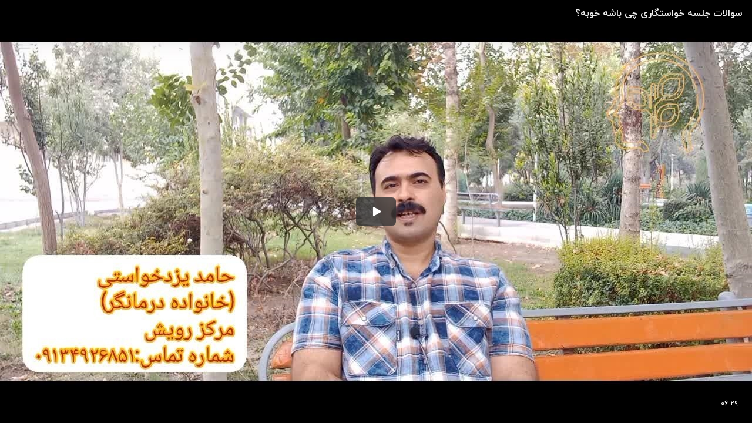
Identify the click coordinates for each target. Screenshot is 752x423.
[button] (376, 211)
